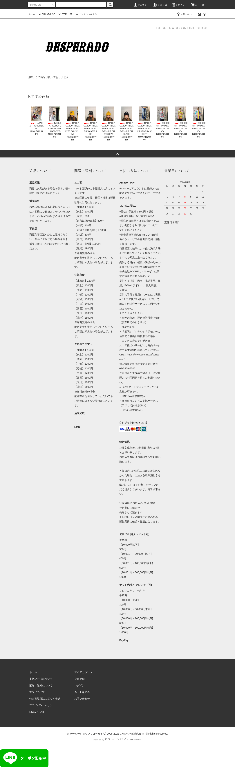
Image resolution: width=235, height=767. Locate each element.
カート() (198, 5)
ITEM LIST (64, 14)
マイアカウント (83, 672)
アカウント (141, 5)
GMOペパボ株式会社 (132, 733)
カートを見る (82, 692)
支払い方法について (41, 678)
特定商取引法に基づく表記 (44, 698)
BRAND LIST (46, 14)
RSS (32, 711)
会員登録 (160, 5)
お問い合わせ (185, 14)
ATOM (40, 711)
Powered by (117, 740)
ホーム (31, 14)
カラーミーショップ (78, 733)
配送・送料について (41, 685)
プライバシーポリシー (42, 705)
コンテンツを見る (86, 14)
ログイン (178, 5)
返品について (37, 692)
